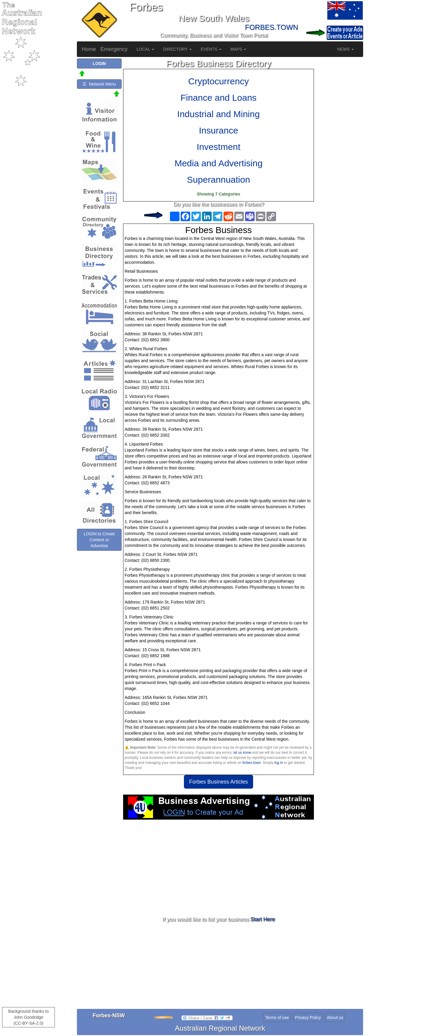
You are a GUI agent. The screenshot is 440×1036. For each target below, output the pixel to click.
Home (89, 49)
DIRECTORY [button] (177, 49)
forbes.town (251, 763)
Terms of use (277, 1017)
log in (278, 763)
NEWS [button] (345, 49)
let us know (242, 752)
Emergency (114, 49)
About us (335, 1017)
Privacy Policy (308, 1017)
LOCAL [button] (145, 49)
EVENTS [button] (211, 49)
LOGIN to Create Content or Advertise (99, 539)
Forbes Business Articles (218, 782)
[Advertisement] (218, 867)
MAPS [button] (238, 49)
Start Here (262, 919)
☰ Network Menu (99, 84)
